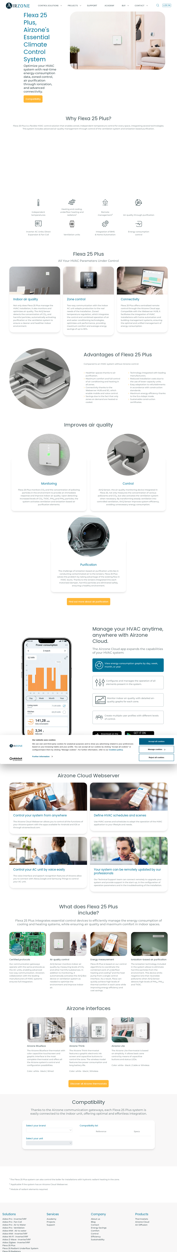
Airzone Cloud (142, 1222)
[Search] (158, 5)
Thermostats (141, 1219)
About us (95, 1219)
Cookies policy (116, 1238)
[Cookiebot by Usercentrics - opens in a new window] (16, 1247)
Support (92, 5)
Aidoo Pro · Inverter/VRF (14, 1219)
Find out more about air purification (88, 601)
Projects (51, 1222)
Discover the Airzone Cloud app (111, 751)
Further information (41, 1244)
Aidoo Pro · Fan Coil (12, 1222)
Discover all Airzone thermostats (88, 1083)
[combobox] (49, 1130)
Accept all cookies (156, 1229)
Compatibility (33, 99)
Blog (93, 1222)
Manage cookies (156, 1237)
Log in (166, 5)
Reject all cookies (156, 1245)
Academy (51, 1219)
